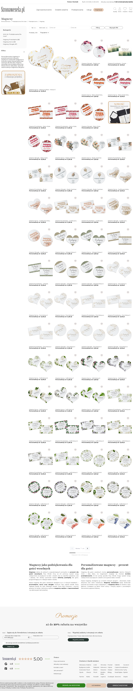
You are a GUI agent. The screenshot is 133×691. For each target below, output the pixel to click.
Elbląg (110, 672)
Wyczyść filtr (114, 27)
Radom (125, 667)
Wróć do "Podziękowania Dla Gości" (12, 35)
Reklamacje (57, 673)
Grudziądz (111, 676)
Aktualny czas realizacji (61, 664)
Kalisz (88, 676)
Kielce (95, 670)
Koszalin (96, 676)
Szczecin (126, 665)
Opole (81, 672)
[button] (8, 93)
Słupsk (125, 676)
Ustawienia (96, 685)
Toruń (88, 670)
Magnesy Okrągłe (10, 44)
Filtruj (98, 27)
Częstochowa (119, 667)
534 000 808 (87, 2)
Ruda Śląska (118, 672)
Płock (95, 672)
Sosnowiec (82, 670)
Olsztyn (110, 670)
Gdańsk (117, 665)
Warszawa (82, 665)
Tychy (125, 670)
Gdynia (110, 667)
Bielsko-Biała (103, 673)
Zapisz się (10, 646)
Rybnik (125, 672)
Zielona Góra (119, 670)
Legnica (103, 676)
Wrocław (103, 665)
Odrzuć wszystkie (120, 685)
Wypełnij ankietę (78, 639)
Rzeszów (103, 670)
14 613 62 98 (95, 2)
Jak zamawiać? (58, 670)
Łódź (95, 665)
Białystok (96, 667)
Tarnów (81, 676)
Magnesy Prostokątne (11, 39)
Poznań (110, 665)
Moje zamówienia (59, 661)
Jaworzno (118, 676)
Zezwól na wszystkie (71, 685)
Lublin (88, 667)
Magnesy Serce (9, 42)
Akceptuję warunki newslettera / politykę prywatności (21, 643)
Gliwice (88, 672)
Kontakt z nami (58, 667)
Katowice (104, 667)
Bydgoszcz (82, 667)
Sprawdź (47, 659)
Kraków (88, 665)
